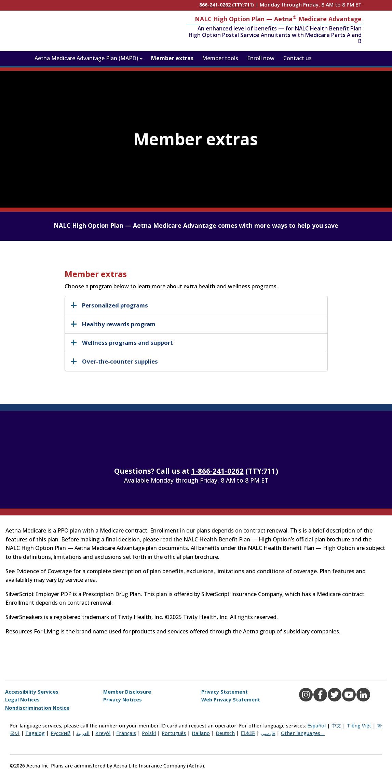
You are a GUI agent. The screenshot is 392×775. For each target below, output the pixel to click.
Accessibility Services (31, 691)
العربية (83, 733)
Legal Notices (22, 699)
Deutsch (225, 733)
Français (126, 733)
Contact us (297, 58)
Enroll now (260, 58)
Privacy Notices (122, 699)
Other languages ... (303, 733)
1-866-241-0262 (217, 471)
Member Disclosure (127, 691)
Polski (149, 733)
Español (316, 725)
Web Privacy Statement (230, 699)
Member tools (220, 58)
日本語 (248, 733)
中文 (336, 725)
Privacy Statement (224, 691)
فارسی (268, 733)
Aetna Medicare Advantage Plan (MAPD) (86, 58)
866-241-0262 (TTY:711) (226, 4)
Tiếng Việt (359, 725)
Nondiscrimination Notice (37, 708)
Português (174, 733)
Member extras (172, 58)
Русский (60, 733)
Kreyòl (102, 733)
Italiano (201, 733)
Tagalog (35, 733)
